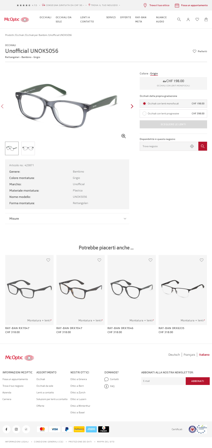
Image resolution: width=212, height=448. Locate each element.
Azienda (6, 392)
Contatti (111, 379)
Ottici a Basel (77, 412)
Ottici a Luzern (78, 399)
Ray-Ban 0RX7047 (69, 328)
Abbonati (197, 381)
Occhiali (19, 35)
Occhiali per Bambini (36, 35)
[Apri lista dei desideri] (197, 19)
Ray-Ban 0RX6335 (172, 328)
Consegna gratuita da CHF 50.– (65, 5)
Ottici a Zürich (77, 392)
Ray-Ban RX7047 (17, 328)
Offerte (40, 405)
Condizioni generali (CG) (48, 441)
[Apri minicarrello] (206, 19)
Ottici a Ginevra (78, 379)
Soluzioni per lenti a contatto (52, 399)
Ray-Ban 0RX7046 (120, 328)
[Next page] (131, 107)
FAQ (109, 386)
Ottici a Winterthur (80, 405)
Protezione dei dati (80, 441)
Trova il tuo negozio (104, 5)
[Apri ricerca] (179, 19)
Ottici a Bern (77, 385)
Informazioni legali (17, 441)
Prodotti (9, 35)
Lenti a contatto (45, 392)
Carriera (6, 399)
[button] (188, 19)
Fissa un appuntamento (15, 379)
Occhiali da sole (44, 385)
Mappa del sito (105, 441)
